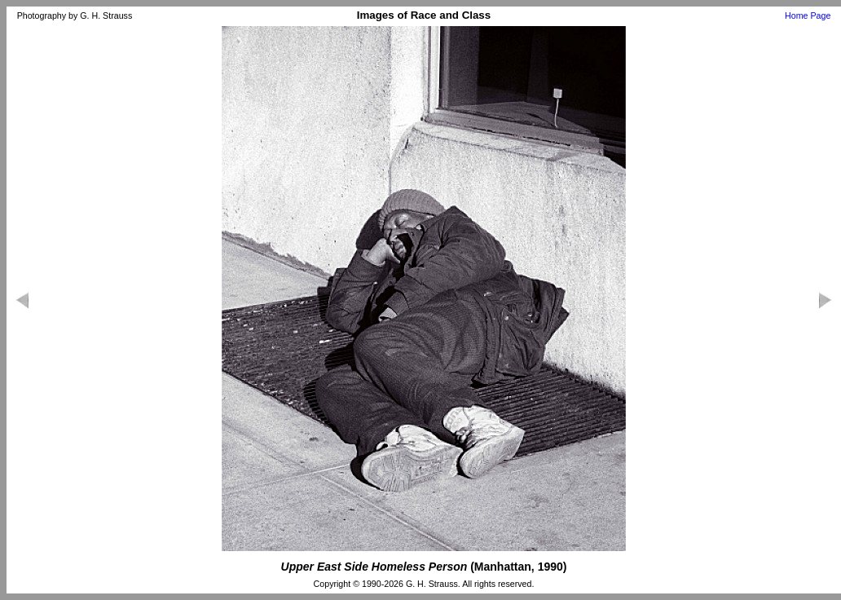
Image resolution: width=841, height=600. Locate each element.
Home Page (807, 15)
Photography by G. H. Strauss (75, 15)
